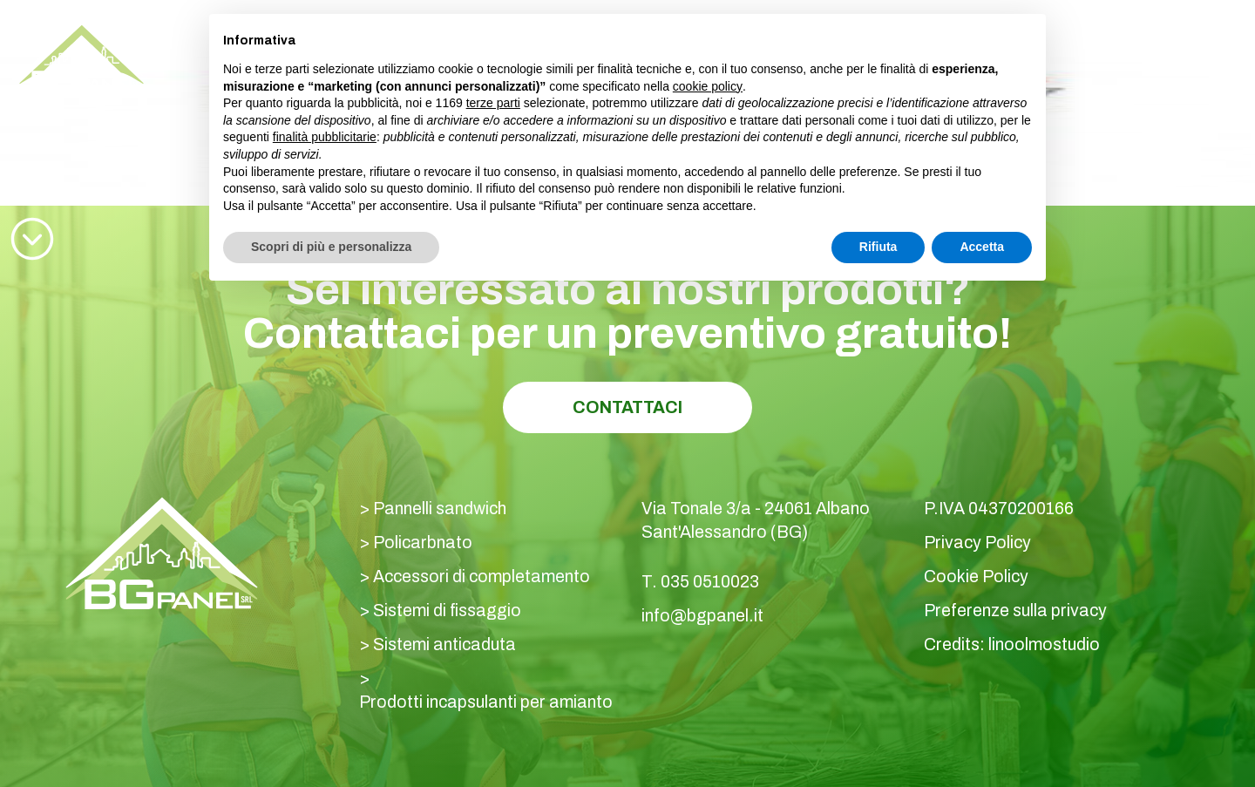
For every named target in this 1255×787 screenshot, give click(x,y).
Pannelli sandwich (439, 508)
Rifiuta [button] (878, 247)
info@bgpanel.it (702, 615)
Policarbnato (422, 542)
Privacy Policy (977, 542)
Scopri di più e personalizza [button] (331, 247)
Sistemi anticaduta (444, 644)
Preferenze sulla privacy (1015, 610)
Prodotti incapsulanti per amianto (486, 702)
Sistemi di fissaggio (447, 610)
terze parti (493, 103)
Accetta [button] (982, 247)
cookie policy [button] (708, 86)
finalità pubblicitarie (324, 137)
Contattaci (627, 407)
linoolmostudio (1044, 644)
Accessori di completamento (481, 576)
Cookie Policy (976, 576)
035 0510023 (1076, 43)
